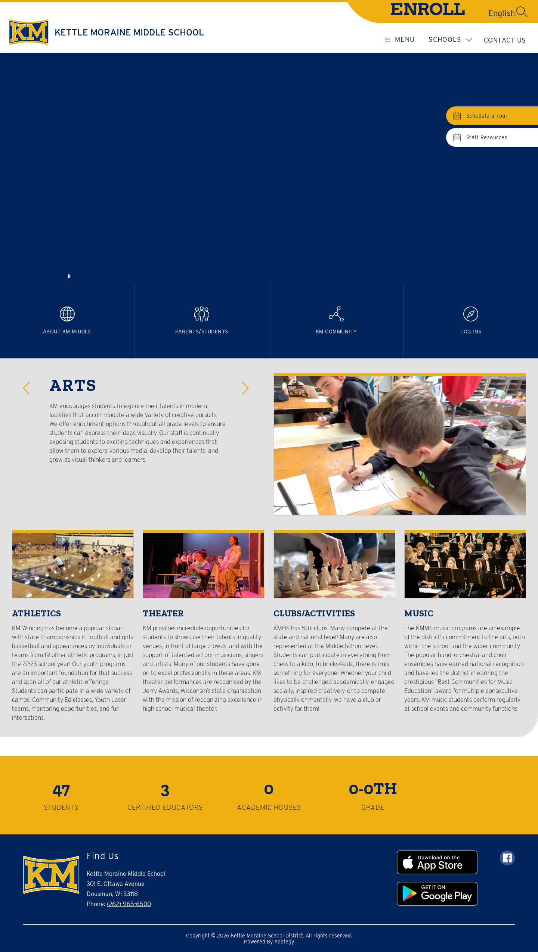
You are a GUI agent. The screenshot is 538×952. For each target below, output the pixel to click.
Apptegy (284, 942)
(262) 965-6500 (129, 904)
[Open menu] (398, 39)
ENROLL (427, 11)
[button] (28, 388)
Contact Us (505, 40)
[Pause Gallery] (69, 276)
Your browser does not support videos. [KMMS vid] (269, 168)
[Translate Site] (475, 13)
